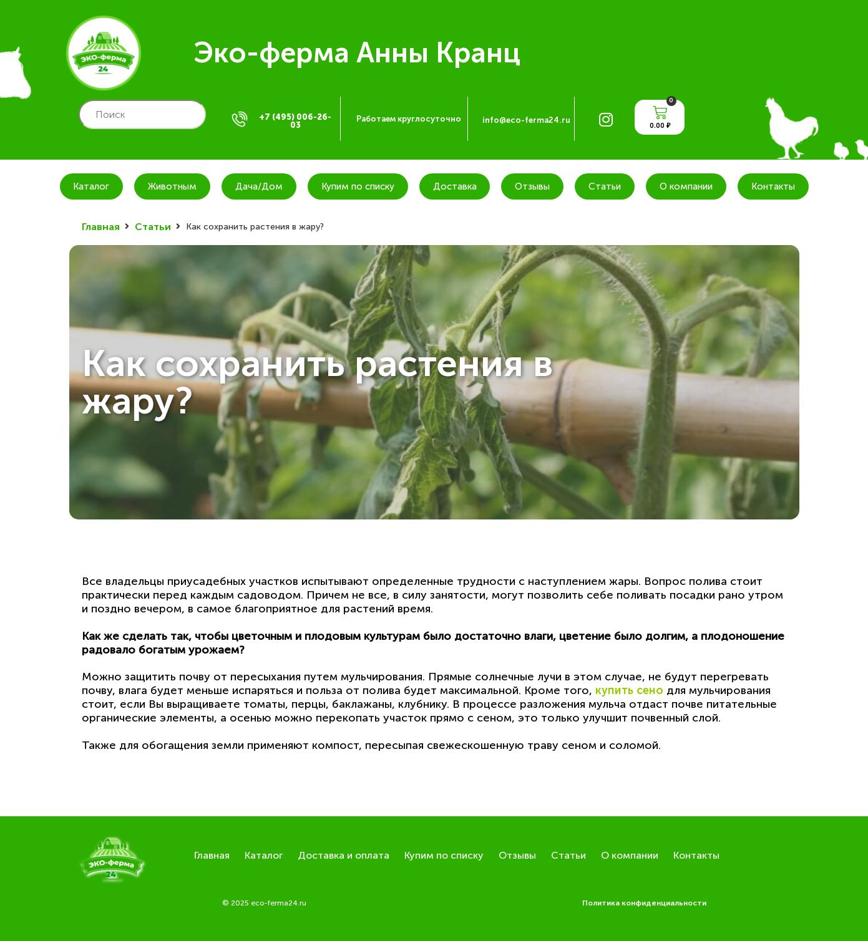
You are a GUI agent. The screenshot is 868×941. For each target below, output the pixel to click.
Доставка (455, 186)
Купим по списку (357, 186)
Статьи (604, 186)
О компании (686, 186)
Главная (101, 227)
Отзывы (532, 186)
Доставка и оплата (343, 855)
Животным (172, 186)
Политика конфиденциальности (644, 903)
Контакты (773, 186)
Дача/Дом (259, 186)
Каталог (91, 186)
